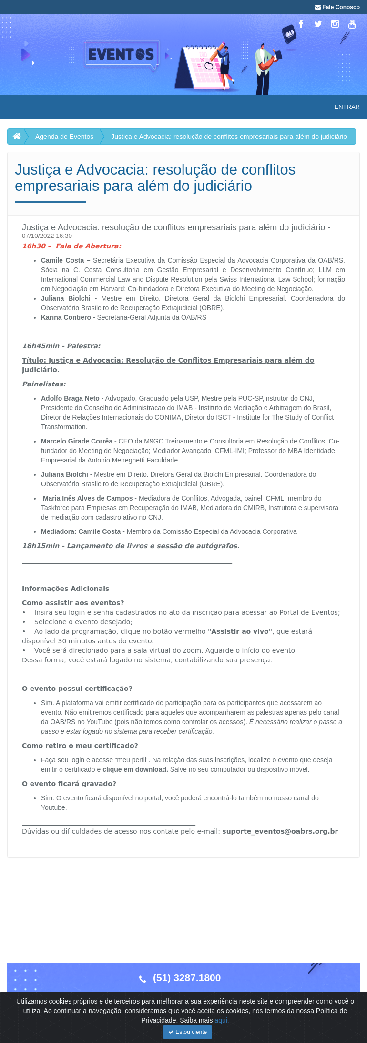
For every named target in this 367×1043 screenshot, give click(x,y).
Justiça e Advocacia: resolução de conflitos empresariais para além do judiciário (229, 136)
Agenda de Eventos (64, 136)
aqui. (221, 1034)
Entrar (347, 106)
